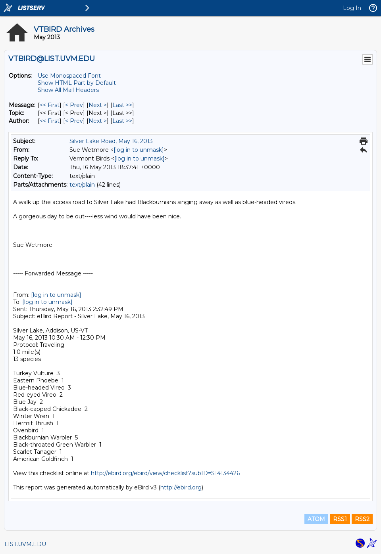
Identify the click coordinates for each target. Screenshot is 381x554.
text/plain (82, 184)
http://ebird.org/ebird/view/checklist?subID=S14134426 (165, 473)
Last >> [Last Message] (122, 105)
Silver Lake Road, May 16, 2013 (111, 141)
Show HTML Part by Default (77, 82)
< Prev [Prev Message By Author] (74, 120)
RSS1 (340, 519)
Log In (352, 7)
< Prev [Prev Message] (74, 105)
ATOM (316, 519)
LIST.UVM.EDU (25, 544)
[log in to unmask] (139, 149)
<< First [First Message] (50, 105)
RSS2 (362, 519)
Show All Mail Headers (68, 90)
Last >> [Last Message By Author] (122, 120)
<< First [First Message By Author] (50, 120)
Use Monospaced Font (69, 75)
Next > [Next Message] (98, 105)
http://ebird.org (181, 487)
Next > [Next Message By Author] (98, 120)
